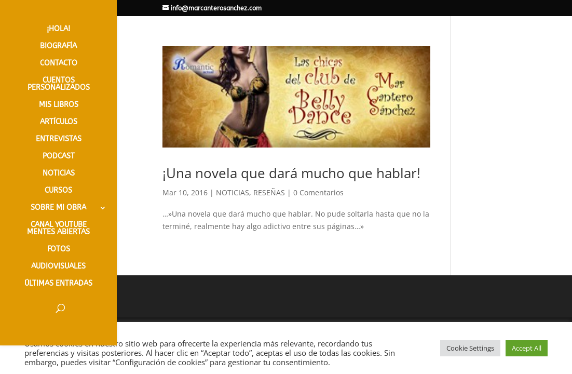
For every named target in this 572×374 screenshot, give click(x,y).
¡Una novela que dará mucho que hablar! (291, 173)
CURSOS (58, 191)
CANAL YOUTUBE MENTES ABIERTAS (58, 228)
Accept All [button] (526, 348)
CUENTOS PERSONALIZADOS (59, 84)
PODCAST (59, 157)
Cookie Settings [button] (470, 348)
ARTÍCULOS (58, 122)
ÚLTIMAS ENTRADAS (58, 284)
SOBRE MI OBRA (58, 208)
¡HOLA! (58, 29)
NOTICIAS (59, 174)
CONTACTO (58, 64)
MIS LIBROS (58, 105)
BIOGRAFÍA (58, 46)
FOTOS (58, 249)
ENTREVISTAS (58, 139)
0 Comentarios (318, 192)
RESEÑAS (269, 192)
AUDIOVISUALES (58, 267)
